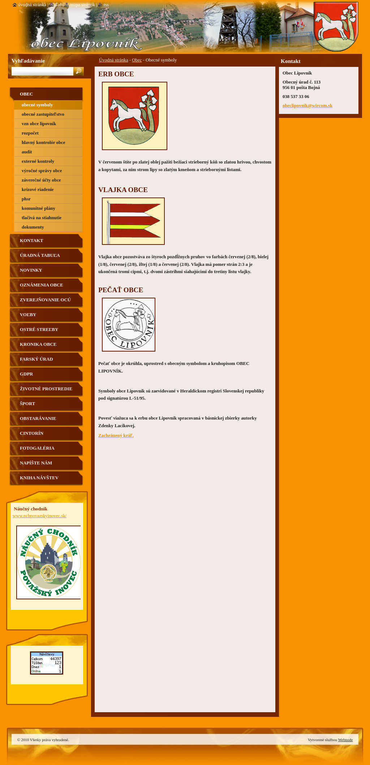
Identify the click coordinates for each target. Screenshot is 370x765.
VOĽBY (28, 314)
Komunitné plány (38, 208)
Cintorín (31, 433)
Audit (27, 151)
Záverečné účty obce (41, 180)
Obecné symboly (37, 104)
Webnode (345, 740)
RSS (106, 4)
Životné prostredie (46, 388)
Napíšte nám (36, 463)
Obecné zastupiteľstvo (43, 114)
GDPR (26, 374)
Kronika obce (38, 344)
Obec (137, 60)
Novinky (31, 270)
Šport (27, 403)
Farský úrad (36, 359)
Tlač (58, 4)
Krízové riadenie (38, 189)
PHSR (26, 198)
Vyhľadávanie (28, 61)
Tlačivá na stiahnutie (41, 217)
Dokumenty (33, 227)
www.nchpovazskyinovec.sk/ (39, 515)
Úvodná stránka (113, 60)
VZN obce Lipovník (39, 123)
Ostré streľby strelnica (39, 332)
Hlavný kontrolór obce (43, 142)
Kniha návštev (39, 477)
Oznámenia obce (41, 285)
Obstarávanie (38, 418)
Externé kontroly (38, 161)
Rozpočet (30, 133)
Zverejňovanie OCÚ (45, 299)
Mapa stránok (82, 4)
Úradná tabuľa (40, 255)
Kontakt (31, 240)
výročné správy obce (42, 170)
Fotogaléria (37, 448)
